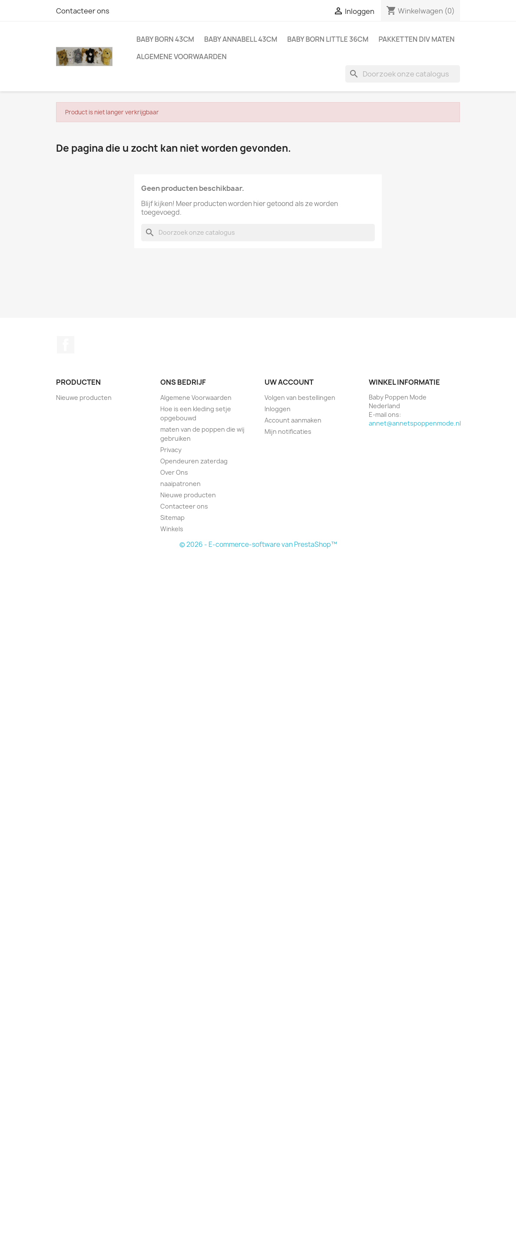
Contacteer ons (82, 11)
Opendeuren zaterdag (194, 461)
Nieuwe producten (84, 397)
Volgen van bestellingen (300, 397)
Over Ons (174, 472)
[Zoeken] (402, 74)
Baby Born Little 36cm (327, 39)
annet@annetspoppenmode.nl (415, 423)
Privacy (171, 450)
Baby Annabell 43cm (240, 39)
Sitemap (172, 517)
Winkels (171, 529)
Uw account (289, 382)
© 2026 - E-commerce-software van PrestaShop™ (258, 544)
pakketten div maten (416, 39)
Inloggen (278, 409)
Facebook (65, 344)
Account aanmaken (293, 420)
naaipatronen (180, 483)
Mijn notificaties (288, 431)
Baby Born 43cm (165, 39)
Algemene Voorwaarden (181, 56)
